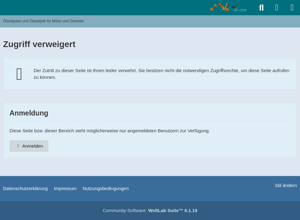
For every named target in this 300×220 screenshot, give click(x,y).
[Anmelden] (277, 7)
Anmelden (29, 145)
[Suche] (261, 8)
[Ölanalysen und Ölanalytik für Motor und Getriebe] (230, 7)
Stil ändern (286, 185)
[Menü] (292, 8)
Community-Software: (150, 210)
